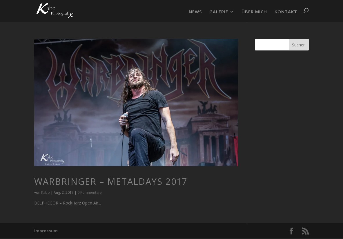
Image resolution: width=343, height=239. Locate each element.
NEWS (195, 12)
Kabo (45, 192)
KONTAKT (286, 12)
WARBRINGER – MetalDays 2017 (111, 181)
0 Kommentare (89, 192)
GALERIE (218, 12)
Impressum (46, 230)
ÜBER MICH (254, 12)
